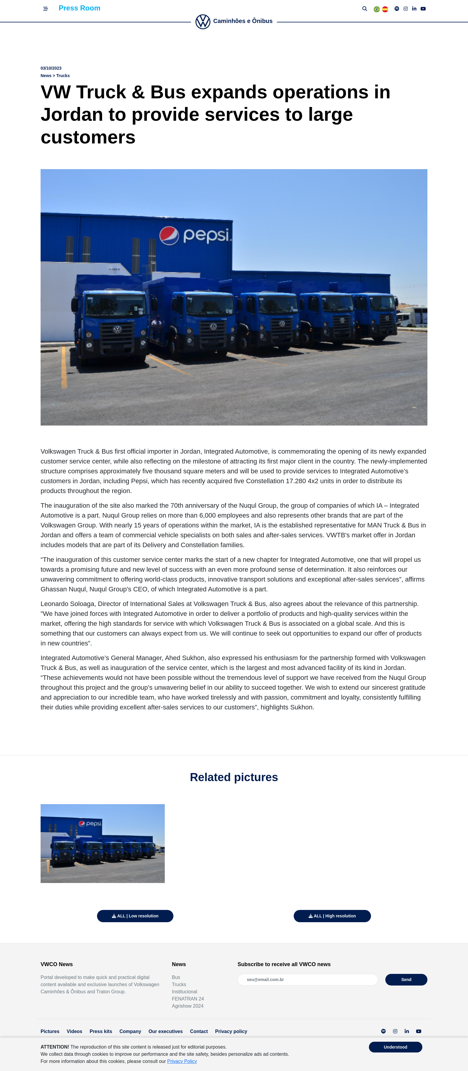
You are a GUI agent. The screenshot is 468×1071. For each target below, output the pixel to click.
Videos (74, 1031)
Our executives (166, 1031)
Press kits (101, 1031)
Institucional (184, 991)
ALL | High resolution (332, 916)
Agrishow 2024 (188, 1006)
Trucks (179, 984)
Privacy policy (231, 1031)
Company (130, 1031)
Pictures (50, 1031)
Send (406, 979)
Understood (395, 1047)
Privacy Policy (182, 1061)
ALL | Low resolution (135, 916)
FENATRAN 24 (188, 998)
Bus (176, 977)
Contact (199, 1031)
